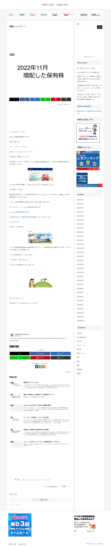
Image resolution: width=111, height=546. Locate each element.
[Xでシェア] (14, 99)
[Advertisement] (40, 39)
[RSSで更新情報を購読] (43, 366)
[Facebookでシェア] (25, 99)
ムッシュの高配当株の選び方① (30, 207)
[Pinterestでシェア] (56, 99)
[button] (66, 99)
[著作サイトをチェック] (36, 366)
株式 (16, 346)
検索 (77, 24)
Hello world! (80, 111)
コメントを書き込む (40, 500)
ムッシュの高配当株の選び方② (19, 212)
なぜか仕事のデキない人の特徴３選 (88, 72)
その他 (12, 346)
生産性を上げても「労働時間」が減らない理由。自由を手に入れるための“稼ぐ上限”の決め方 (89, 79)
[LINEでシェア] (45, 99)
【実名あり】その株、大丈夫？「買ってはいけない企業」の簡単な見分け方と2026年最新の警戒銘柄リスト (89, 97)
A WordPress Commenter (94, 111)
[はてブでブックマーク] (35, 99)
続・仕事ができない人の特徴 (86, 68)
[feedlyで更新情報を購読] (40, 366)
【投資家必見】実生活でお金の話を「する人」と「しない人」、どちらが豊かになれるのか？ (89, 88)
